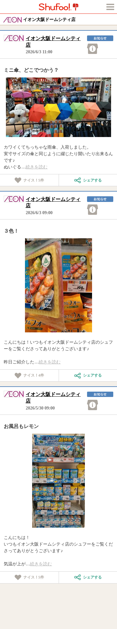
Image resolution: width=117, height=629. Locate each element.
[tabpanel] (58, 107)
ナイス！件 (29, 180)
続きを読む (36, 167)
